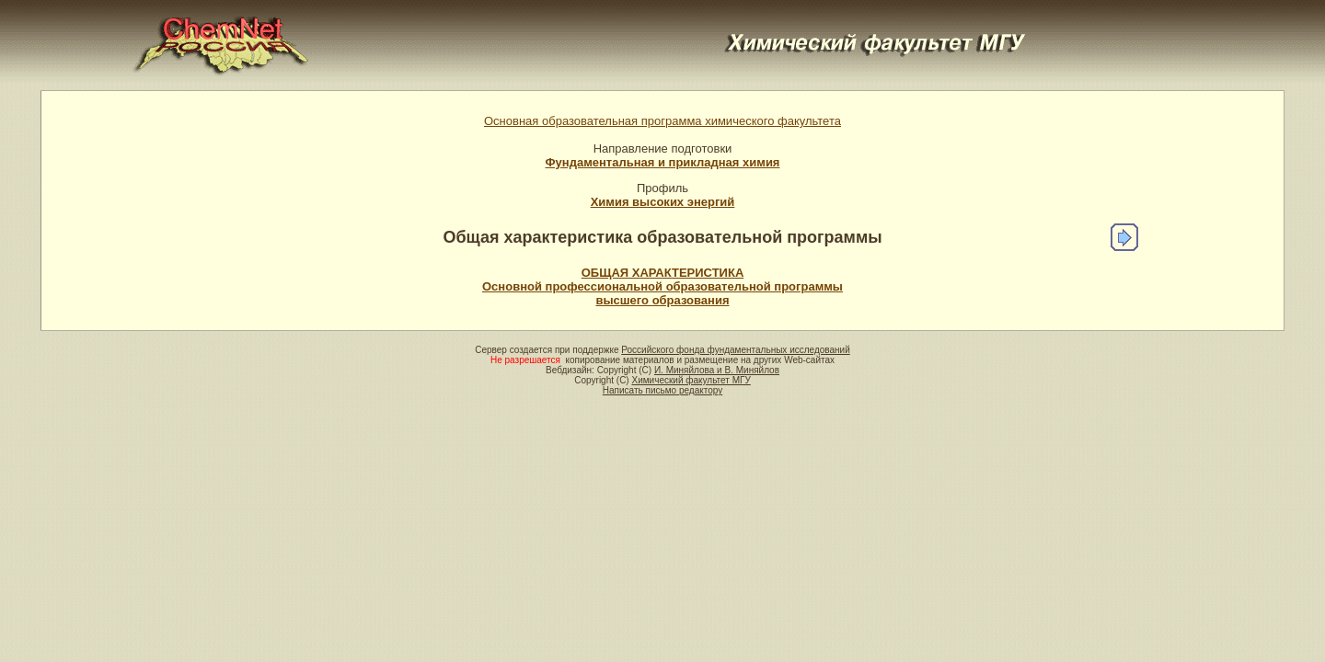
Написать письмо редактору (662, 390)
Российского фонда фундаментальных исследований (735, 350)
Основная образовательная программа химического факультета (662, 121)
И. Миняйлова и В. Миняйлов (716, 370)
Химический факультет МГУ (690, 380)
